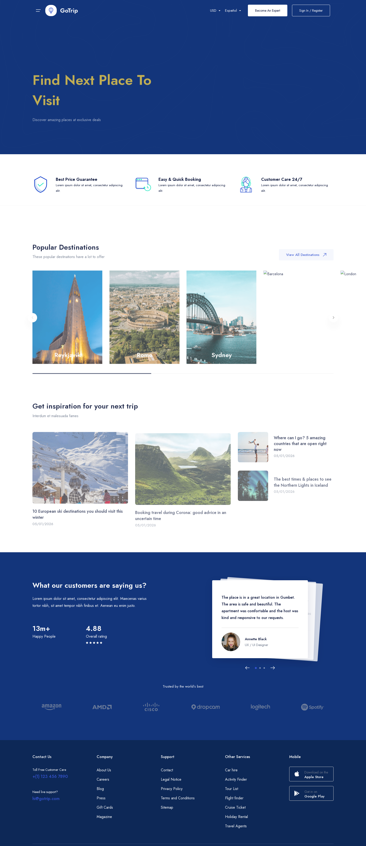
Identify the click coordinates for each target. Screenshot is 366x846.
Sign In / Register (311, 10)
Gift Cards (105, 807)
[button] (256, 668)
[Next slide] (272, 668)
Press (101, 798)
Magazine (104, 816)
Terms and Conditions (178, 798)
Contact (167, 770)
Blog (100, 788)
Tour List (231, 788)
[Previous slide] (247, 668)
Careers (103, 779)
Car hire (231, 770)
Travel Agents (236, 826)
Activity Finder (236, 779)
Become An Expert (267, 10)
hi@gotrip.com (46, 799)
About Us (104, 770)
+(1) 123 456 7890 (50, 776)
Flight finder (234, 798)
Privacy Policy (172, 788)
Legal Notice (171, 779)
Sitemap (167, 807)
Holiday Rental (236, 816)
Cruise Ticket (235, 807)
